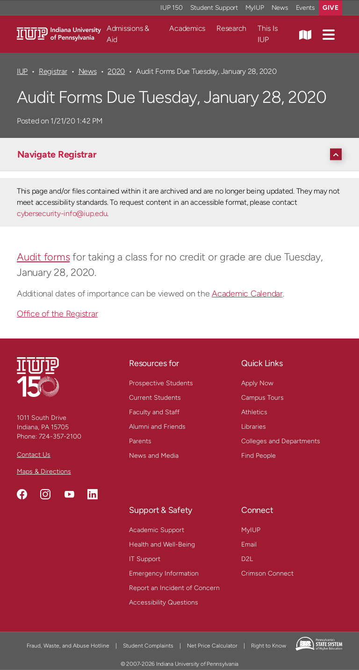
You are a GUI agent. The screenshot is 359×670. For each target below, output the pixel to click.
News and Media (154, 456)
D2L (247, 559)
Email (249, 544)
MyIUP (250, 530)
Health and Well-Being (162, 544)
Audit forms (43, 257)
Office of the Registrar (57, 314)
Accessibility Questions (163, 602)
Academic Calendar (247, 293)
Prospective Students (161, 383)
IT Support (144, 559)
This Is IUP (267, 34)
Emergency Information (164, 573)
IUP (22, 71)
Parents (140, 441)
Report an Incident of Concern (174, 588)
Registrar (53, 71)
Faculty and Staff (154, 412)
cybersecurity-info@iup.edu (62, 213)
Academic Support (156, 530)
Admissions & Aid (128, 34)
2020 (116, 71)
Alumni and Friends (157, 427)
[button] (329, 34)
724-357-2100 (60, 436)
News (88, 71)
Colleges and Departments (280, 441)
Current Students (155, 398)
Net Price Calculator (212, 645)
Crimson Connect (267, 573)
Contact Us (33, 455)
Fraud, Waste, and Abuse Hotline (68, 645)
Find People (258, 456)
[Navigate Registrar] (182, 154)
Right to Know (268, 645)
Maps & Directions (44, 471)
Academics (187, 28)
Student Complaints (148, 645)
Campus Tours (262, 398)
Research (231, 28)
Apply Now (257, 383)
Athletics (254, 412)
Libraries (253, 427)
